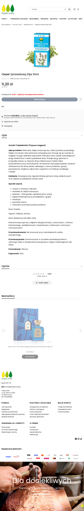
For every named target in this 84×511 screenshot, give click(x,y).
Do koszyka (30, 356)
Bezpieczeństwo (8, 417)
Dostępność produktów (39, 407)
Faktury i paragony (37, 409)
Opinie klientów (35, 432)
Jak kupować (7, 407)
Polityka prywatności (10, 412)
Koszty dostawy (36, 412)
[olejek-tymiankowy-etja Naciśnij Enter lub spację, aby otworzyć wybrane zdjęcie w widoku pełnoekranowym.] (42, 50)
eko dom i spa (17, 24)
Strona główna (6, 24)
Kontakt (33, 427)
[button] (69, 9)
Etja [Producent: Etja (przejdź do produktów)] (3, 106)
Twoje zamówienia (65, 407)
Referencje (34, 434)
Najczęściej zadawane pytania (13, 414)
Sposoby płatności (37, 417)
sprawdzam (42, 494)
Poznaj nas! (34, 430)
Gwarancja (6, 427)
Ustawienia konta (64, 409)
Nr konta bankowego (10, 430)
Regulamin (6, 409)
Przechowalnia (63, 412)
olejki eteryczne (28, 24)
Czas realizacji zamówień (39, 414)
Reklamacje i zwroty (9, 432)
